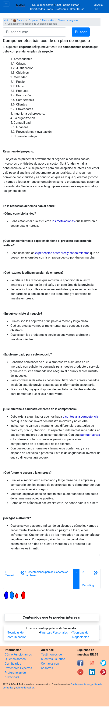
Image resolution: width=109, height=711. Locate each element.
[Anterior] (45, 579)
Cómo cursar (71, 5)
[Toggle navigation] (6, 4)
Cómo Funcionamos (18, 654)
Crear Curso (77, 9)
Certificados (13, 663)
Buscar (81, 32)
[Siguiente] (89, 579)
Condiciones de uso (80, 684)
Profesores (61, 9)
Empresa (33, 20)
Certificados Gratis (41, 9)
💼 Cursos (18, 20)
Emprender (48, 20)
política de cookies (25, 687)
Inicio (6, 20)
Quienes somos (15, 659)
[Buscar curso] (34, 32)
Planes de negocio (68, 20)
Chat (58, 5)
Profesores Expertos (18, 668)
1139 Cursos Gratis (42, 5)
